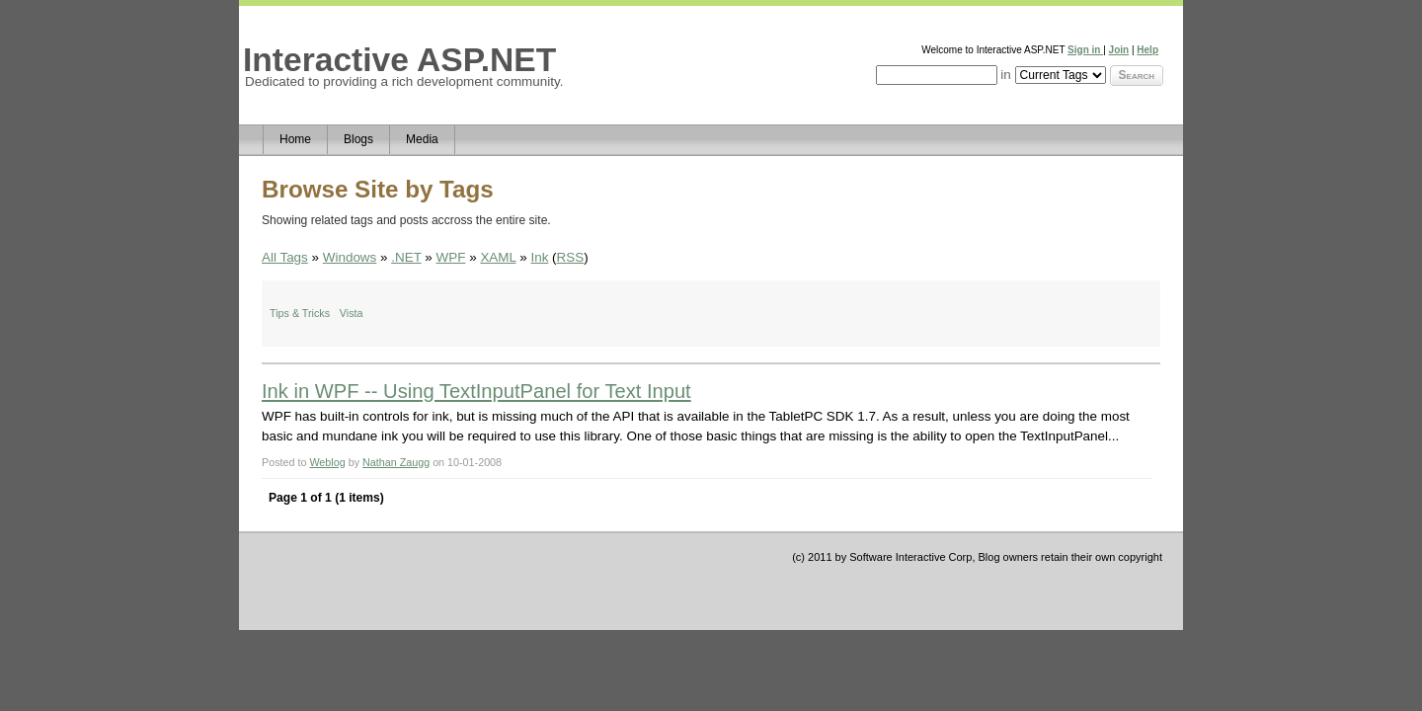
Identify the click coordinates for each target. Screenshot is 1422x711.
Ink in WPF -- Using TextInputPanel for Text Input (476, 391)
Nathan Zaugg (396, 462)
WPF (451, 257)
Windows (350, 257)
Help (1147, 49)
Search (1136, 75)
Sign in (1085, 49)
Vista (351, 313)
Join (1119, 49)
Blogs (358, 139)
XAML (497, 257)
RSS (571, 257)
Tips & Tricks (300, 313)
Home (295, 139)
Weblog (327, 462)
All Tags (285, 257)
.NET (406, 257)
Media (422, 139)
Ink (539, 257)
